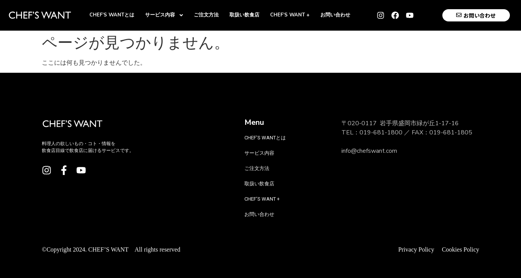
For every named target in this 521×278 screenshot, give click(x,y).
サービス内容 (263, 153)
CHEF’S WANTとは (265, 138)
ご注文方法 (256, 168)
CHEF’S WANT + (262, 199)
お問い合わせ (259, 214)
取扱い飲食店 (259, 183)
